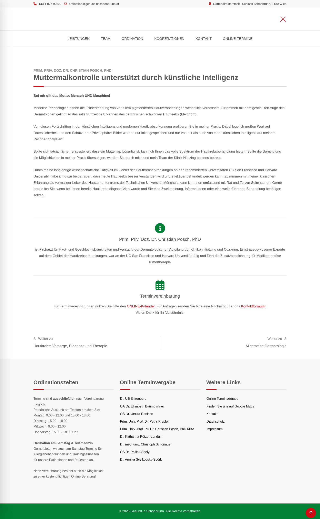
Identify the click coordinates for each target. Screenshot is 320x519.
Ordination (132, 39)
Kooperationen (169, 39)
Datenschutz (216, 421)
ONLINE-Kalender (141, 306)
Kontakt (204, 39)
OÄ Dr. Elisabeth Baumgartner (142, 406)
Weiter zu (45, 339)
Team (105, 39)
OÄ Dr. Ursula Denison (136, 414)
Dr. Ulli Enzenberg (133, 398)
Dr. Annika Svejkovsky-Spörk (141, 459)
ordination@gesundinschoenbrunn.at (94, 4)
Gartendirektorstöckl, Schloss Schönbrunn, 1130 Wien (250, 4)
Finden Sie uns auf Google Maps (230, 406)
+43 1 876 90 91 (50, 4)
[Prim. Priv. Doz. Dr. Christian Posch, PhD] (160, 228)
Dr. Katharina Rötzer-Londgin (141, 436)
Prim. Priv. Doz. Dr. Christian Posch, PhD (160, 239)
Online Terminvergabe (222, 398)
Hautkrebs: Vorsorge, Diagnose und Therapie (70, 346)
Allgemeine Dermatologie (266, 346)
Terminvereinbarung (160, 296)
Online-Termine (237, 39)
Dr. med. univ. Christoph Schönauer (145, 444)
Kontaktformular (253, 306)
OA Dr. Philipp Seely (134, 452)
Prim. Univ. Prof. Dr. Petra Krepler (144, 421)
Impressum (215, 429)
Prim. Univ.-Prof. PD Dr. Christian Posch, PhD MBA (157, 429)
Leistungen (79, 39)
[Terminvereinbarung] (160, 285)
